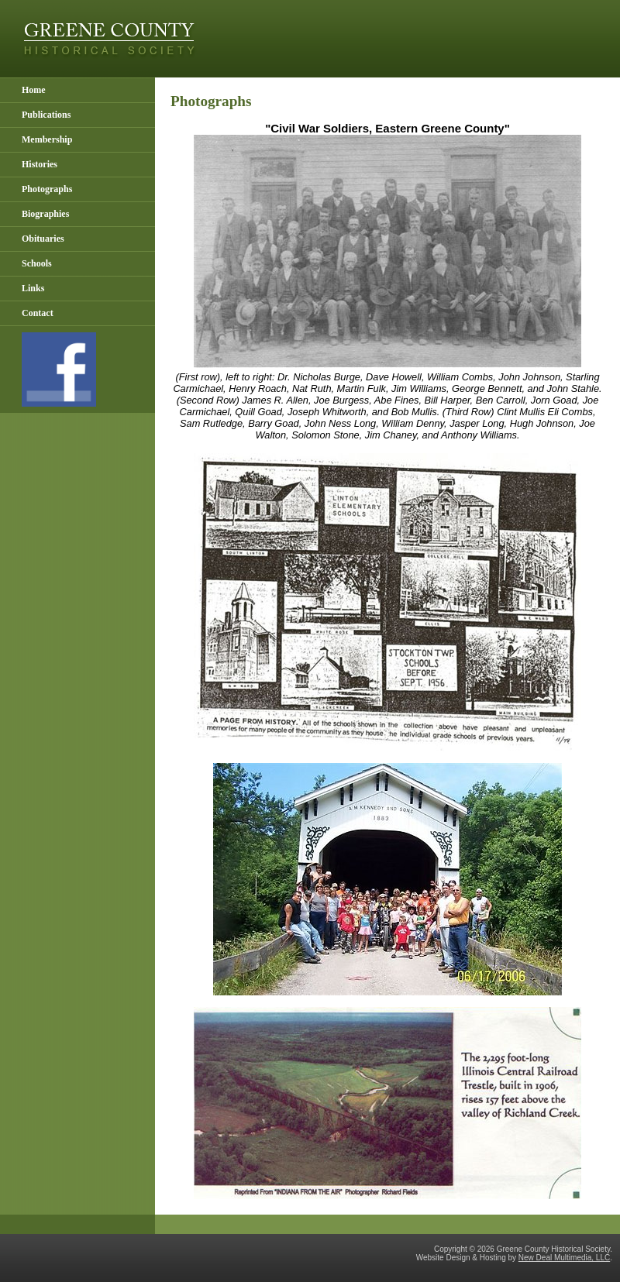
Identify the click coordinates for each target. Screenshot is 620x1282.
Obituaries (43, 238)
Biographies (45, 213)
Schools (37, 263)
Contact (37, 313)
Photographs (47, 189)
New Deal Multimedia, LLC (564, 1257)
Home (34, 89)
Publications (46, 114)
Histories (39, 164)
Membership (47, 139)
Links (33, 288)
